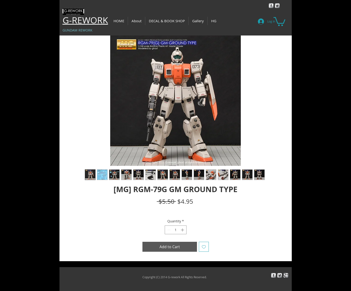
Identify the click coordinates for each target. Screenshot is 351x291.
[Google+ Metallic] (285, 275)
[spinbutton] (175, 230)
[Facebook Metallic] (271, 5)
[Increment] (183, 230)
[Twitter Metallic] (277, 5)
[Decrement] (168, 230)
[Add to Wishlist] (204, 247)
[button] (279, 21)
